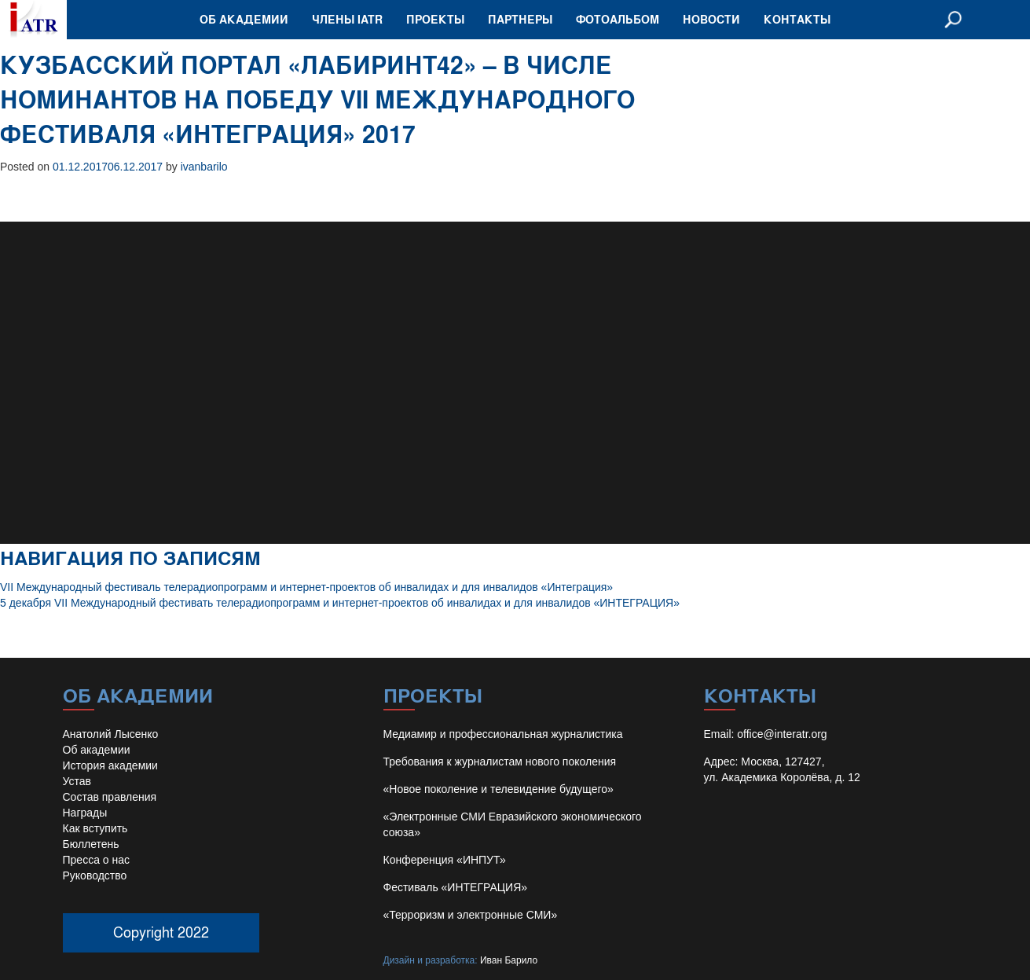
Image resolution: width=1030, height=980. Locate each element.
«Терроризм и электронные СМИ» (470, 914)
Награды (85, 812)
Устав (77, 781)
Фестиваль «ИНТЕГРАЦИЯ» (455, 887)
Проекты (435, 19)
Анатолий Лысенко (111, 734)
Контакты (797, 19)
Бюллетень (91, 844)
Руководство (95, 875)
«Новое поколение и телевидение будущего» (498, 789)
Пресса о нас (96, 859)
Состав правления (110, 797)
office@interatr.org (782, 734)
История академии (110, 765)
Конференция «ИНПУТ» (444, 859)
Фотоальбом (617, 19)
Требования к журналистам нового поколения (500, 761)
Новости (711, 19)
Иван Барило (508, 960)
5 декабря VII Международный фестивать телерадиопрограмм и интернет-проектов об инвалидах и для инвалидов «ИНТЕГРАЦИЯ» (340, 602)
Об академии (244, 19)
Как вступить (95, 828)
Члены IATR (347, 19)
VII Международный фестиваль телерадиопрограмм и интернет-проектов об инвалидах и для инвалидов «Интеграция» (306, 587)
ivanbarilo (204, 166)
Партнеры (520, 19)
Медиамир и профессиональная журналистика (503, 734)
